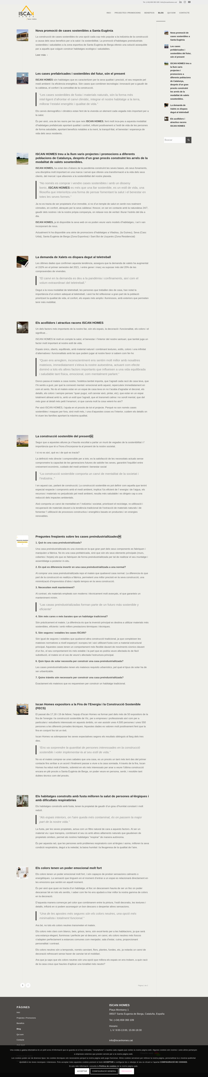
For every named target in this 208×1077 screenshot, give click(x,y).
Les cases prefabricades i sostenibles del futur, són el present (80, 73)
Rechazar (127, 1071)
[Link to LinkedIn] (180, 2)
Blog (19, 1029)
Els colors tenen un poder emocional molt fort (69, 868)
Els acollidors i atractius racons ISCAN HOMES (69, 322)
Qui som (20, 1034)
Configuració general (104, 1071)
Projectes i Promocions (26, 1018)
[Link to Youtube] (189, 2)
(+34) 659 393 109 (124, 1020)
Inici (18, 1012)
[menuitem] (109, 12)
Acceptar (82, 1071)
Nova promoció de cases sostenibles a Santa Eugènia (74, 30)
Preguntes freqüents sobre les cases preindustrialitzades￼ (78, 536)
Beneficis (20, 1023)
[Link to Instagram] (185, 2)
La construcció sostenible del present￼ (64, 436)
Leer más (42, 55)
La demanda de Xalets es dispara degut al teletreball (73, 257)
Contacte (20, 1040)
